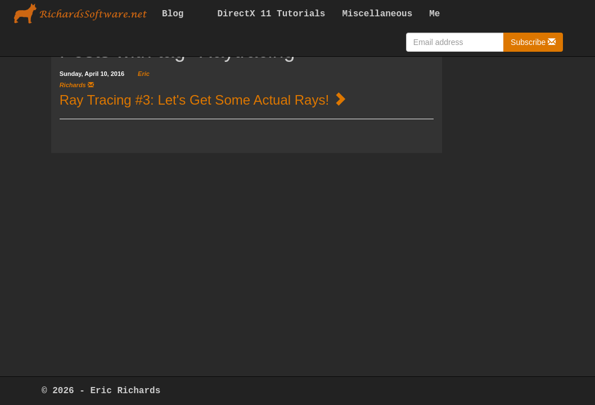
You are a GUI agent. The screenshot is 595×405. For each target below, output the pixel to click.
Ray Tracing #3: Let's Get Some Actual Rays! (194, 99)
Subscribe (533, 42)
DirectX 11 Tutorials (271, 14)
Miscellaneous (377, 14)
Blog (172, 14)
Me (434, 14)
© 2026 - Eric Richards (101, 391)
